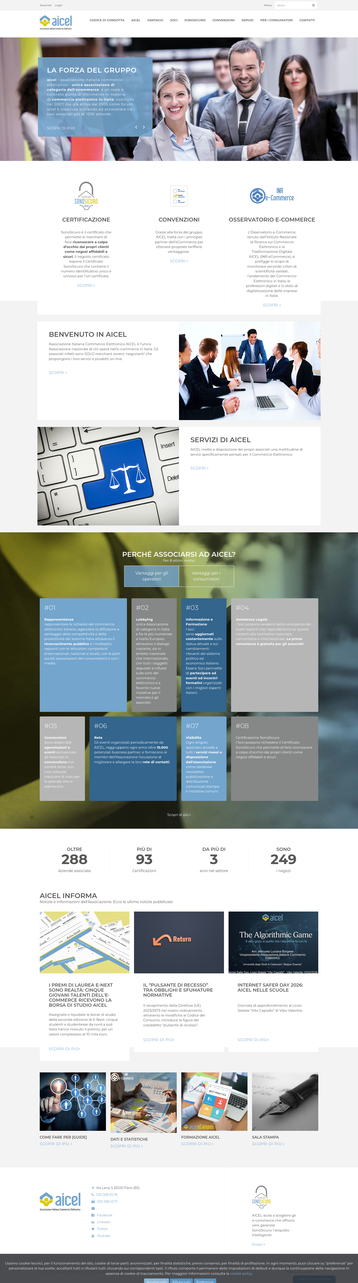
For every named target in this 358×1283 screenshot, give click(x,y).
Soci (174, 20)
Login (59, 5)
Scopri (86, 285)
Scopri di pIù (61, 128)
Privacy (153, 1271)
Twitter (102, 1229)
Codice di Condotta (107, 20)
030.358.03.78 (107, 1195)
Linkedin (104, 1222)
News (268, 5)
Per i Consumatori (276, 20)
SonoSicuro (195, 20)
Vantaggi (155, 20)
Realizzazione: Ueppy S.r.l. (302, 1271)
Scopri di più (179, 815)
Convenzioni (224, 20)
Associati (46, 5)
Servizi (248, 20)
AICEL (135, 20)
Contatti (307, 20)
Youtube (103, 1236)
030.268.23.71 (107, 1201)
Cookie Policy (138, 1271)
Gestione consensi (314, 1279)
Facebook (104, 1215)
